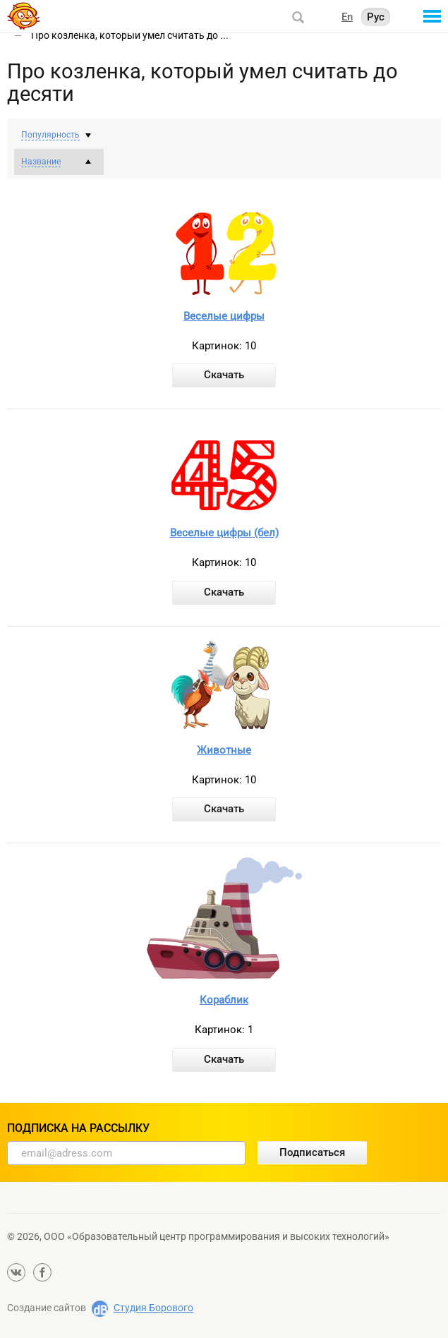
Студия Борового (153, 1307)
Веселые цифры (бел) (224, 532)
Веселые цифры (224, 316)
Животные (224, 750)
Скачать (224, 374)
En (347, 17)
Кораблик (224, 1000)
